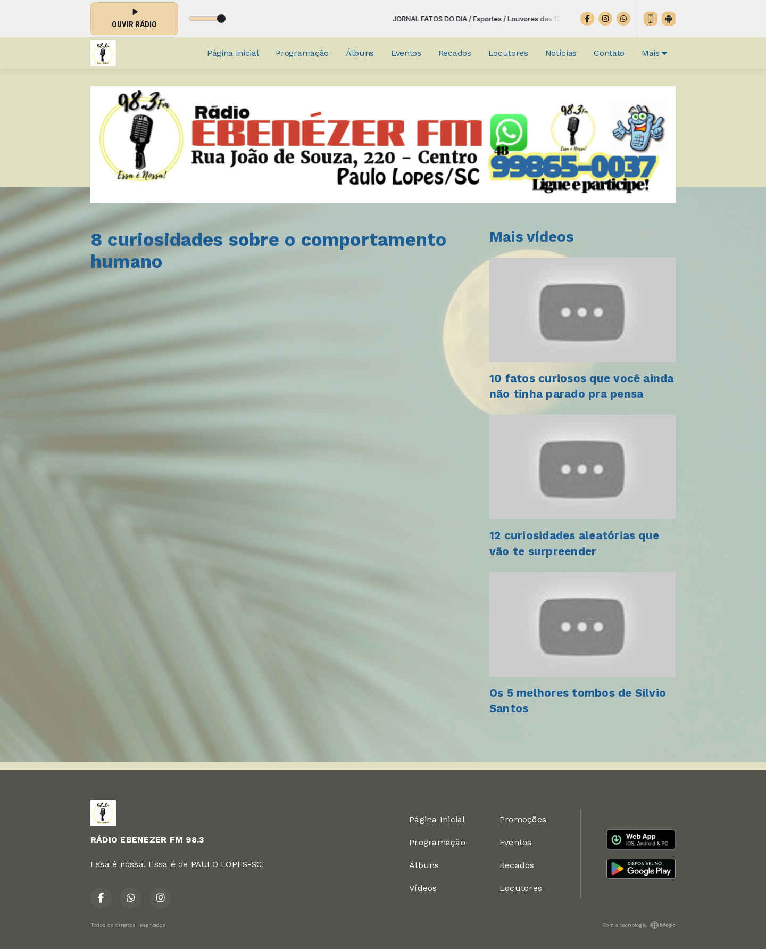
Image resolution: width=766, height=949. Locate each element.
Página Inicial (233, 53)
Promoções (522, 819)
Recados (454, 53)
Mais (654, 53)
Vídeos (423, 888)
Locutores (508, 53)
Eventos (406, 53)
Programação (302, 53)
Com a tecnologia (639, 925)
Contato (609, 53)
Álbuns (360, 53)
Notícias (561, 53)
